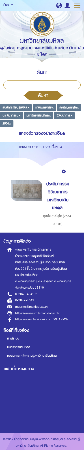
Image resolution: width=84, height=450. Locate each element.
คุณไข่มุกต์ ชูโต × (69, 107)
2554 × (6, 123)
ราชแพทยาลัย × (44, 107)
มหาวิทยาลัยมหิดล (18, 347)
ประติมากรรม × (11, 115)
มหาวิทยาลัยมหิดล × (38, 115)
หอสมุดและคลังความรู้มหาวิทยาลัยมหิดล (32, 355)
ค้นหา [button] (8, 5)
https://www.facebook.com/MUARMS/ (41, 319)
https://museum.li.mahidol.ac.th (37, 313)
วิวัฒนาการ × (64, 115)
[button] (59, 5)
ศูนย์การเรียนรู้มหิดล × (15, 107)
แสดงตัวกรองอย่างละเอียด (42, 133)
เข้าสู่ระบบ (13, 338)
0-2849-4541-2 (26, 294)
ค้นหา (43, 95)
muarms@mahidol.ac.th (31, 306)
